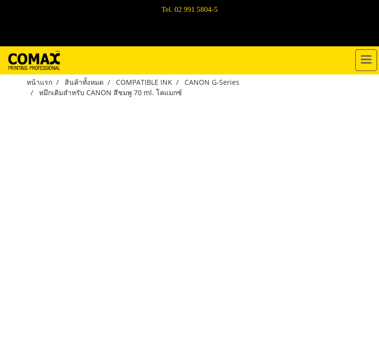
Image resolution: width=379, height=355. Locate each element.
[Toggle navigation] (366, 60)
